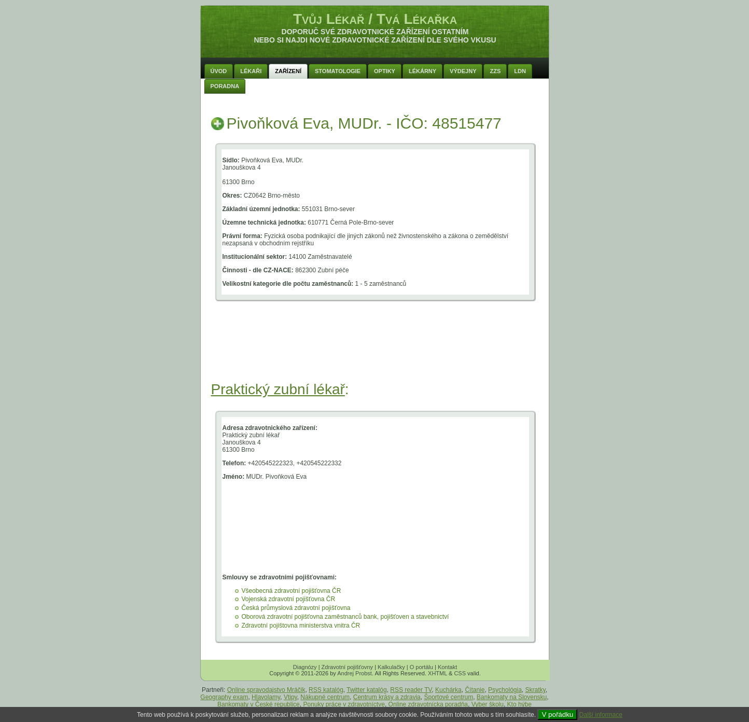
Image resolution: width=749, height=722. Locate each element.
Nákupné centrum (325, 697)
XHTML (437, 673)
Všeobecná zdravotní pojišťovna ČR (291, 590)
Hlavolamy (266, 697)
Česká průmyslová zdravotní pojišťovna (296, 608)
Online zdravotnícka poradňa (428, 704)
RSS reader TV (411, 689)
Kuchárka (448, 689)
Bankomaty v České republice (258, 704)
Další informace (600, 714)
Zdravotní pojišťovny (347, 667)
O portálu (421, 667)
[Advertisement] (375, 353)
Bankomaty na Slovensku (512, 697)
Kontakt (447, 667)
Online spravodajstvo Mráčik (266, 689)
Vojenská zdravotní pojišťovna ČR (289, 599)
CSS (460, 673)
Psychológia (505, 689)
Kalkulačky (391, 667)
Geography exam (224, 697)
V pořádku (557, 714)
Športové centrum (448, 697)
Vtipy (290, 697)
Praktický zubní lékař (278, 389)
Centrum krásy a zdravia (387, 697)
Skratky (535, 689)
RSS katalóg (326, 689)
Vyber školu (487, 704)
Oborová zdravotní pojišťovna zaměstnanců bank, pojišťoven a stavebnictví (345, 616)
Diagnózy (305, 667)
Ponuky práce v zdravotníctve (343, 704)
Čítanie (474, 689)
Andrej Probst (354, 673)
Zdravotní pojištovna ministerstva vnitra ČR (301, 625)
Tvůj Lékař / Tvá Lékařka (375, 19)
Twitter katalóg (366, 689)
